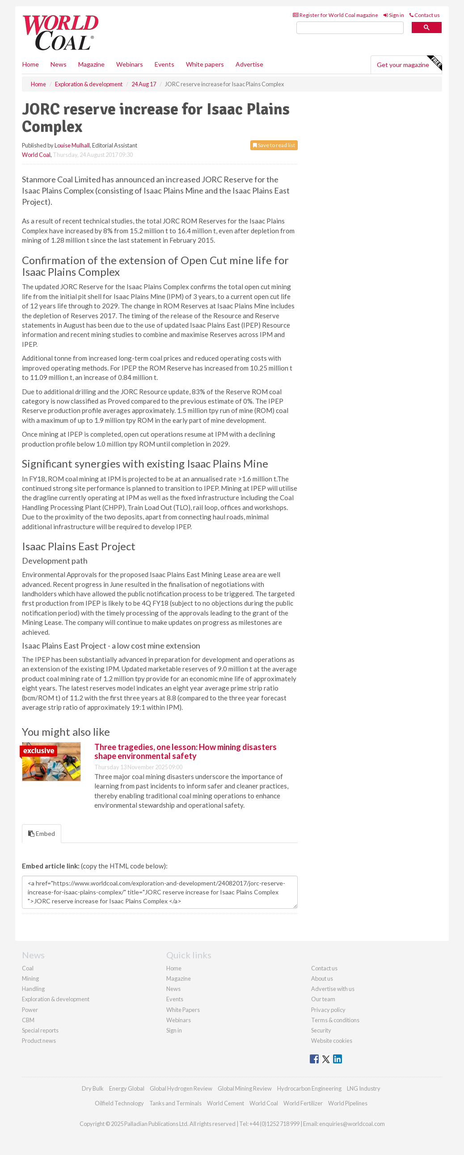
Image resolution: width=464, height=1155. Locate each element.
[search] (350, 27)
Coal (28, 968)
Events (164, 64)
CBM (28, 1020)
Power (30, 1009)
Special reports (40, 1030)
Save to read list (274, 145)
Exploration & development (55, 999)
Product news (39, 1040)
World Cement (225, 1103)
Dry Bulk (93, 1088)
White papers (205, 64)
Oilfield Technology (119, 1103)
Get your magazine (409, 63)
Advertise (249, 64)
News (173, 988)
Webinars (129, 64)
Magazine (91, 64)
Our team (323, 999)
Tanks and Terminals (175, 1103)
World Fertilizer (303, 1103)
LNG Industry (363, 1088)
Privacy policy (328, 1009)
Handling (33, 988)
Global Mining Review (245, 1088)
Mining (30, 978)
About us (322, 978)
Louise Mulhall (72, 145)
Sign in (394, 15)
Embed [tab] (41, 833)
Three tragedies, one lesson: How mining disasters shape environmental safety (185, 751)
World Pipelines (347, 1103)
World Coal (36, 154)
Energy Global (126, 1088)
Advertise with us (332, 988)
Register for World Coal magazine (335, 15)
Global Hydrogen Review (181, 1088)
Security (321, 1030)
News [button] (59, 64)
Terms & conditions (335, 1020)
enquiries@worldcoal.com (352, 1123)
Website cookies (331, 1040)
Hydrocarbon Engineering (309, 1088)
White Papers (183, 1009)
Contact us (424, 15)
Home (30, 64)
